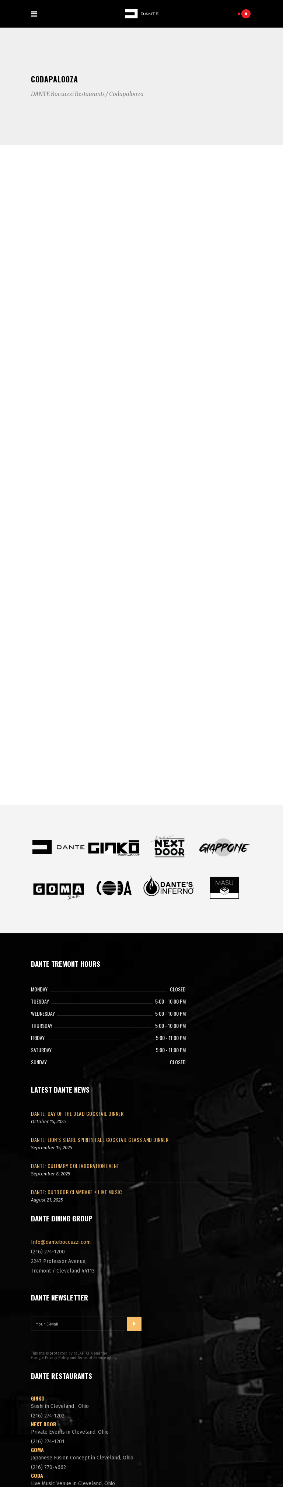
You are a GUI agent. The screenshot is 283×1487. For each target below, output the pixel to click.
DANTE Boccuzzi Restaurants (68, 94)
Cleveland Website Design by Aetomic (141, 1466)
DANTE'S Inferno (50, 1387)
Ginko (38, 1284)
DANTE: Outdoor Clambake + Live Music (76, 1078)
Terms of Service (91, 1244)
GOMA (37, 1335)
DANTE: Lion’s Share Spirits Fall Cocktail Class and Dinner (99, 1025)
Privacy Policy (57, 1244)
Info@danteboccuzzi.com (61, 1128)
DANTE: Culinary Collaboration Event (75, 1051)
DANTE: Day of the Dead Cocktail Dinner (77, 999)
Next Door (43, 1310)
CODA (37, 1361)
